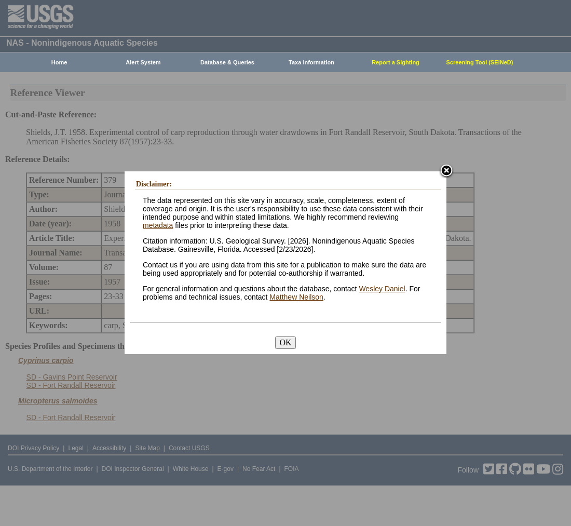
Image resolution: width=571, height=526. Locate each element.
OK (285, 342)
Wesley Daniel (382, 289)
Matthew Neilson (296, 297)
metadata (158, 225)
